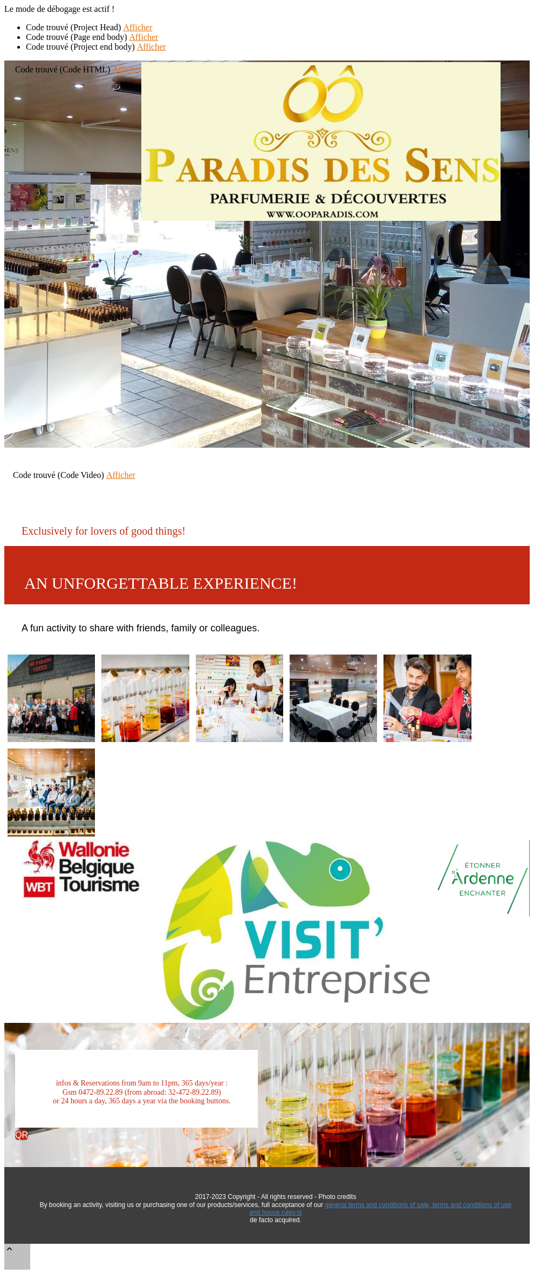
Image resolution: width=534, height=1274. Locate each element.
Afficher (137, 27)
